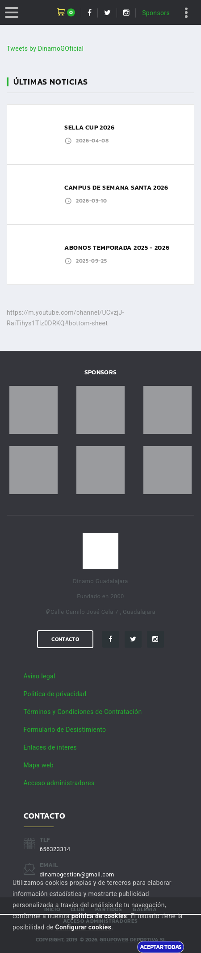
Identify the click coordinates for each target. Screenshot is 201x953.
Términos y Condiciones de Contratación (83, 711)
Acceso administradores (59, 783)
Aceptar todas (160, 946)
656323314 (55, 849)
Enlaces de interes (50, 747)
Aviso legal (39, 676)
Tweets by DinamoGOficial (45, 48)
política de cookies (99, 916)
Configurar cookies (83, 927)
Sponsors (156, 12)
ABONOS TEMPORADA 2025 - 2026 (117, 247)
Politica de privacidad (55, 694)
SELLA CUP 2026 (89, 127)
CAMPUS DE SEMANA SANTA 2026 (116, 187)
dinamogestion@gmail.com (77, 874)
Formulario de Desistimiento (65, 729)
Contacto (65, 639)
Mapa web (39, 765)
